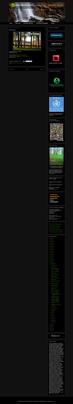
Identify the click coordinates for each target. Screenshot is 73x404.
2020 (51, 248)
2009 (51, 325)
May (52, 315)
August (52, 310)
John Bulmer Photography (42, 23)
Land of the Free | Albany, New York (55, 224)
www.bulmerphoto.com (56, 218)
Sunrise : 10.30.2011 (55, 269)
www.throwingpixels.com (53, 189)
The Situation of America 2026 (54, 226)
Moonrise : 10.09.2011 (55, 290)
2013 (51, 259)
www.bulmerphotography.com (24, 56)
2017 (51, 252)
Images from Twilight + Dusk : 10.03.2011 (55, 300)
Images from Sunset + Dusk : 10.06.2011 (55, 297)
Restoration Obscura (28, 23)
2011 (51, 262)
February (53, 320)
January (52, 321)
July (52, 312)
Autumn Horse (53, 276)
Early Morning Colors (55, 268)
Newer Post (11, 69)
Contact (52, 23)
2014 (51, 257)
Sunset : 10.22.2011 (54, 274)
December (53, 263)
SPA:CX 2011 (53, 273)
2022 (51, 244)
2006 (51, 330)
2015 (51, 256)
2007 (51, 328)
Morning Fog (53, 288)
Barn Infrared (53, 307)
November (53, 265)
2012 (51, 260)
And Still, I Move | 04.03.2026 (54, 228)
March (52, 318)
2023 (51, 243)
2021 (51, 246)
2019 (51, 249)
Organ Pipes (53, 279)
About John (18, 23)
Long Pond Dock (54, 286)
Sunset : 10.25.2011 (54, 271)
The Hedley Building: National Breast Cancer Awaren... (56, 294)
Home (11, 23)
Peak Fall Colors (54, 285)
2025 (51, 240)
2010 (51, 323)
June (52, 313)
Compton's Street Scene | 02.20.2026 (56, 231)
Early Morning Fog (54, 283)
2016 (51, 254)
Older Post (42, 69)
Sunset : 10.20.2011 (54, 277)
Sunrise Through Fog (55, 291)
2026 (51, 238)
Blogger (53, 401)
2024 (51, 241)
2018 (51, 251)
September (53, 309)
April (52, 317)
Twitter (50, 185)
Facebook (51, 182)
